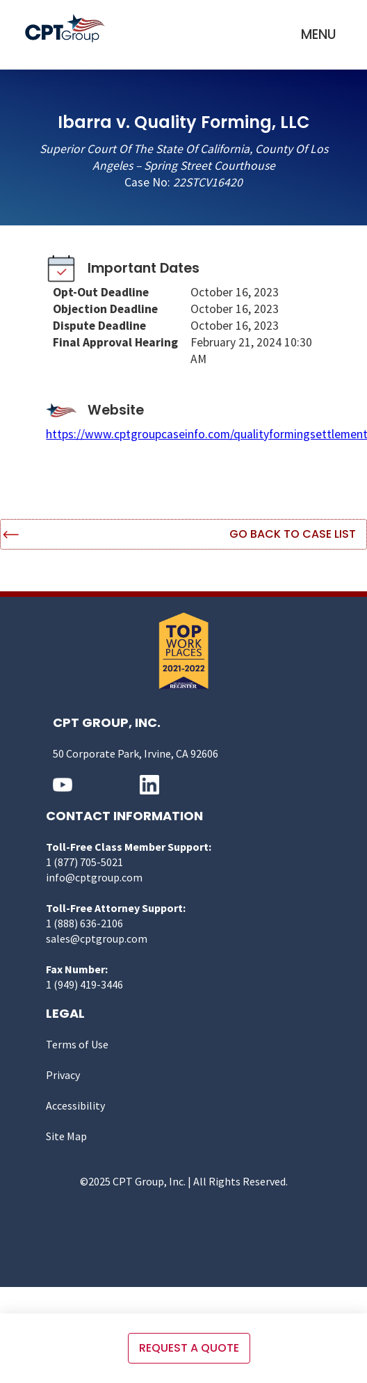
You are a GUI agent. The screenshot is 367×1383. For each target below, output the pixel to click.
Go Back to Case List (292, 534)
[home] (68, 28)
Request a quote (189, 1348)
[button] (318, 35)
